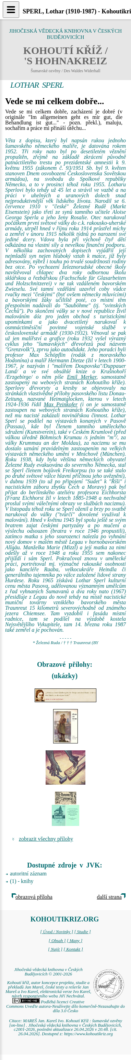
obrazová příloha (33, 897)
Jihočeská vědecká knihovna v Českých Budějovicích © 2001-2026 (48, 971)
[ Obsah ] (57, 940)
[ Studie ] (82, 931)
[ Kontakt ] (73, 949)
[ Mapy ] (75, 940)
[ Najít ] (55, 949)
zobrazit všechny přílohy (46, 839)
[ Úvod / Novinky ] (56, 931)
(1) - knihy (21, 881)
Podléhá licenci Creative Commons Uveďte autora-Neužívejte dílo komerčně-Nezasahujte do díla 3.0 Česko (65, 1006)
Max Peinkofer (61, 404)
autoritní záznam (28, 873)
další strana (109, 897)
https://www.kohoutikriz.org (88, 1033)
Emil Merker (81, 377)
